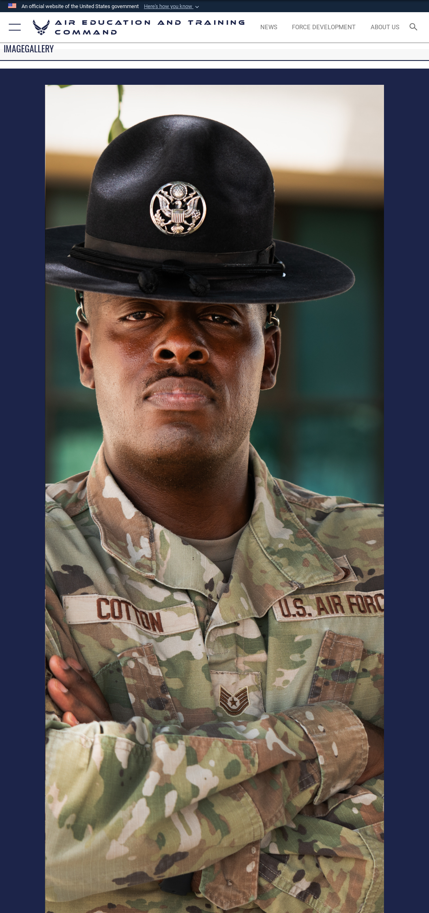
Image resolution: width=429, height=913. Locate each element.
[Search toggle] (415, 27)
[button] (172, 6)
